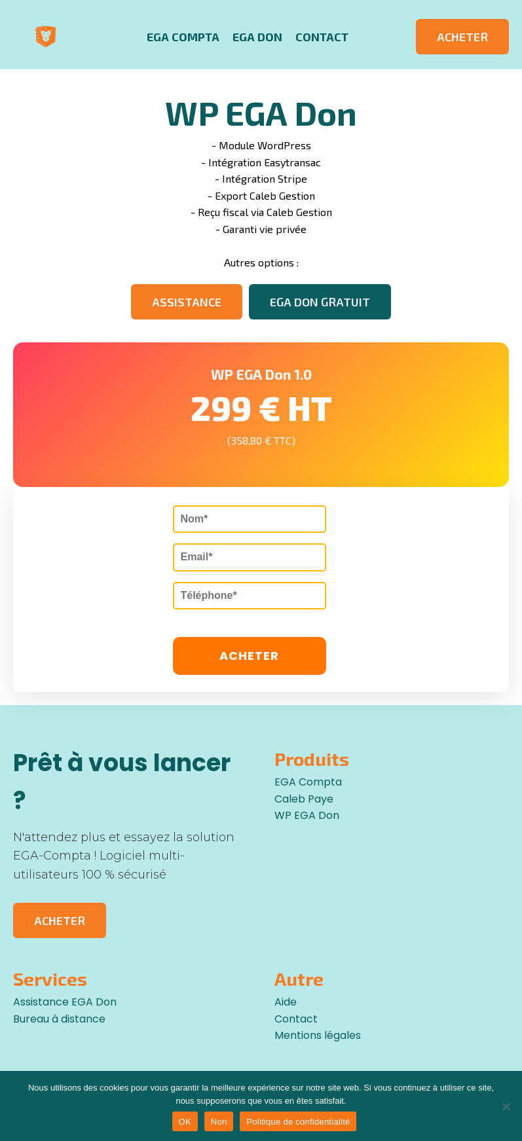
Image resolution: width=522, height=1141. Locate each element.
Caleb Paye (303, 798)
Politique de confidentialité (298, 1122)
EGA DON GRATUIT (320, 302)
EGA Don (257, 36)
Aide (285, 1001)
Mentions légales (317, 1035)
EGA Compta (183, 36)
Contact (321, 36)
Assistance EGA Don (65, 1001)
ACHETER (462, 36)
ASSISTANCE (186, 302)
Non (219, 1122)
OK (185, 1122)
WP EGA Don (306, 815)
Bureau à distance (59, 1018)
